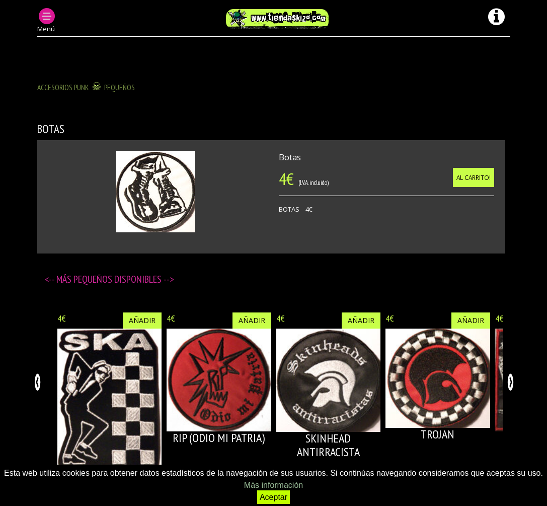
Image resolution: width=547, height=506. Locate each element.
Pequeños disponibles (118, 279)
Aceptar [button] (273, 497)
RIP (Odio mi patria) (219, 438)
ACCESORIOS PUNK (63, 87)
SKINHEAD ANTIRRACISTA (328, 444)
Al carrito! (473, 177)
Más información (273, 485)
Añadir (142, 320)
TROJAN (437, 434)
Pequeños (119, 87)
